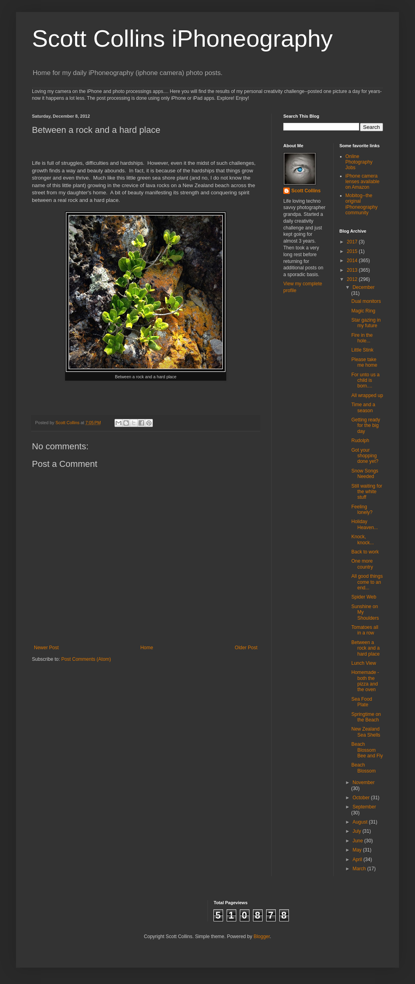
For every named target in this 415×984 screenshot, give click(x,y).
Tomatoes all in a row (364, 630)
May (357, 850)
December (363, 287)
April (357, 859)
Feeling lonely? (361, 509)
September (364, 807)
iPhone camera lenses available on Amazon (362, 181)
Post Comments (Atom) (86, 659)
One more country (362, 563)
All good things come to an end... (367, 582)
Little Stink (362, 350)
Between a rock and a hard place (365, 648)
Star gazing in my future (365, 322)
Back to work (365, 552)
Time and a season (363, 407)
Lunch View (363, 663)
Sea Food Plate (361, 701)
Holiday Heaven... (364, 524)
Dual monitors (366, 301)
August (360, 822)
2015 (353, 251)
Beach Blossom (363, 767)
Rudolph (360, 440)
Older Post (246, 647)
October (361, 797)
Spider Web (363, 597)
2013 (353, 270)
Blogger (261, 936)
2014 (353, 260)
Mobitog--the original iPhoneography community (362, 204)
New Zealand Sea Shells (365, 731)
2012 (353, 279)
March (359, 868)
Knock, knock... (362, 539)
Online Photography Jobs (359, 162)
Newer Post (46, 647)
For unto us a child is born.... (365, 380)
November (363, 782)
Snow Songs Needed (364, 473)
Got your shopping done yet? (364, 455)
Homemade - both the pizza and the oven (365, 681)
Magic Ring (363, 311)
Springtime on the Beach (366, 717)
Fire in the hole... (361, 338)
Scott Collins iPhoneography (182, 38)
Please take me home (364, 362)
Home (146, 647)
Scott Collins (68, 422)
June (358, 841)
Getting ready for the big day (365, 425)
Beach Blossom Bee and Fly (367, 750)
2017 (353, 242)
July (357, 831)
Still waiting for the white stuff (366, 491)
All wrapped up (367, 395)
